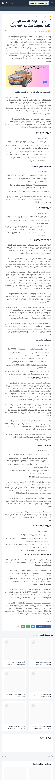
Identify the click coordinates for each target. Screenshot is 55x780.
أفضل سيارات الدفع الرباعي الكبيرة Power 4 (42, 695)
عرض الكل (36, 635)
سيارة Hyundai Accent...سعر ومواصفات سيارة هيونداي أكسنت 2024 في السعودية (16, 727)
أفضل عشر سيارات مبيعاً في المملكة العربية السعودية (42, 663)
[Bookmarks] (7, 3)
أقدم (4, 756)
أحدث (50, 756)
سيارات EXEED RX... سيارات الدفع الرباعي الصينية (14, 695)
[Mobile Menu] (52, 3)
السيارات (36, 17)
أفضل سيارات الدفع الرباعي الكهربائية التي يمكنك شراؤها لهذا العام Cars (15, 663)
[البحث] (3, 3)
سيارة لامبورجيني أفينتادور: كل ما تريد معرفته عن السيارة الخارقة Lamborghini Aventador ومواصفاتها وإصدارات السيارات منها (41, 727)
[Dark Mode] (12, 3)
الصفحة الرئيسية (46, 17)
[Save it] (5, 31)
